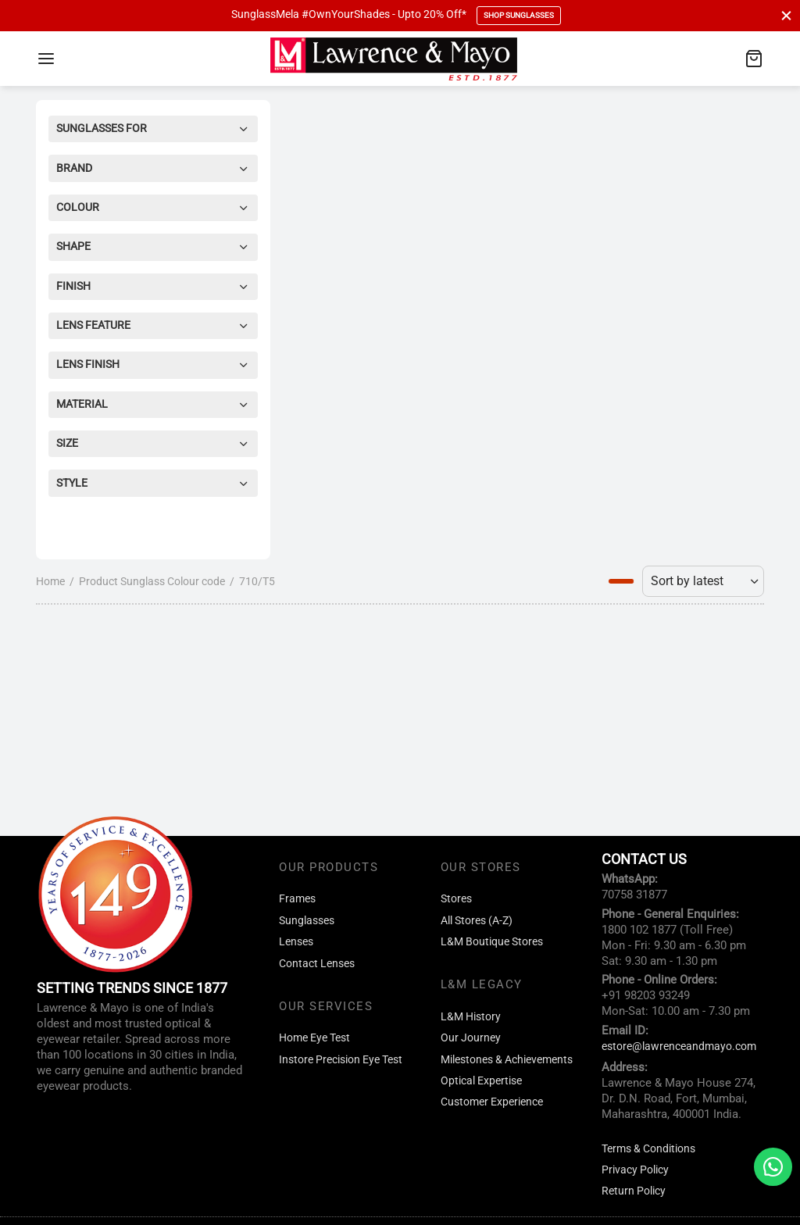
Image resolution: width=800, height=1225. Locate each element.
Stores (456, 898)
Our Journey (471, 1038)
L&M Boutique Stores (492, 941)
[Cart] (754, 58)
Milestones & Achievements (507, 1059)
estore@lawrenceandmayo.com (679, 1046)
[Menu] (46, 59)
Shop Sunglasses (519, 15)
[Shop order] (703, 581)
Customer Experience (492, 1102)
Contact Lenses (317, 963)
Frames (297, 898)
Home (50, 581)
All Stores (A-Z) (476, 920)
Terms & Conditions (648, 1148)
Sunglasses (306, 920)
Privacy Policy (635, 1170)
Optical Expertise (481, 1081)
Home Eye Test (314, 1038)
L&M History (471, 1016)
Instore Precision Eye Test (340, 1059)
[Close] (786, 15)
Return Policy (634, 1191)
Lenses (296, 941)
